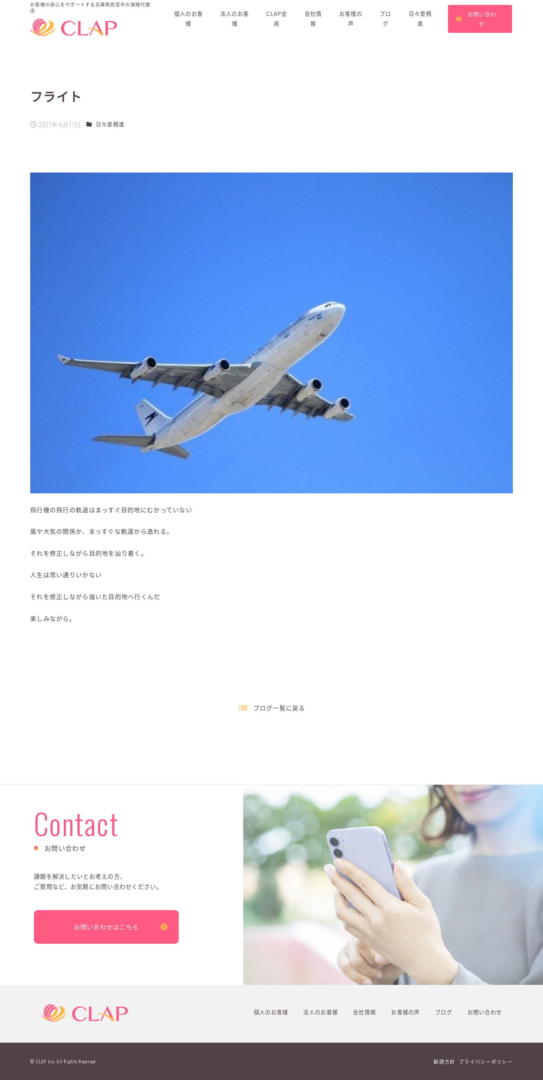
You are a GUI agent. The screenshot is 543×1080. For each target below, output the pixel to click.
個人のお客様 (271, 1012)
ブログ (443, 1012)
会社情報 (364, 1012)
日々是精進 (110, 124)
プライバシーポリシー (486, 1061)
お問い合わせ (485, 1012)
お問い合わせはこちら (106, 926)
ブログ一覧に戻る (279, 707)
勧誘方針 (444, 1061)
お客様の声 (405, 1012)
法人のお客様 (320, 1012)
